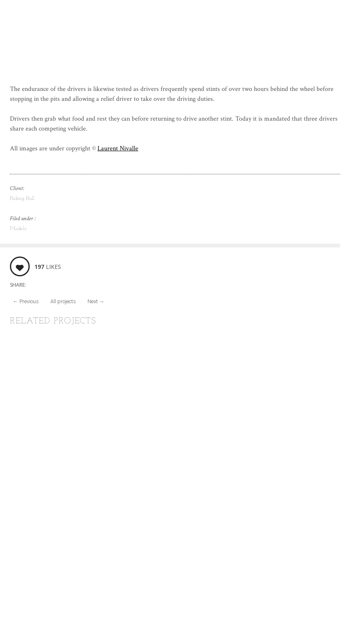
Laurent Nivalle (117, 148)
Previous (26, 301)
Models (18, 229)
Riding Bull (22, 198)
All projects (63, 301)
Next (96, 301)
